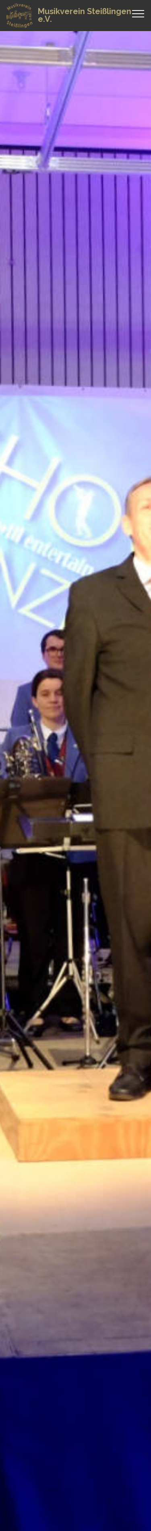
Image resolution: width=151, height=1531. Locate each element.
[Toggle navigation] (138, 13)
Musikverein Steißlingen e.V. (84, 15)
